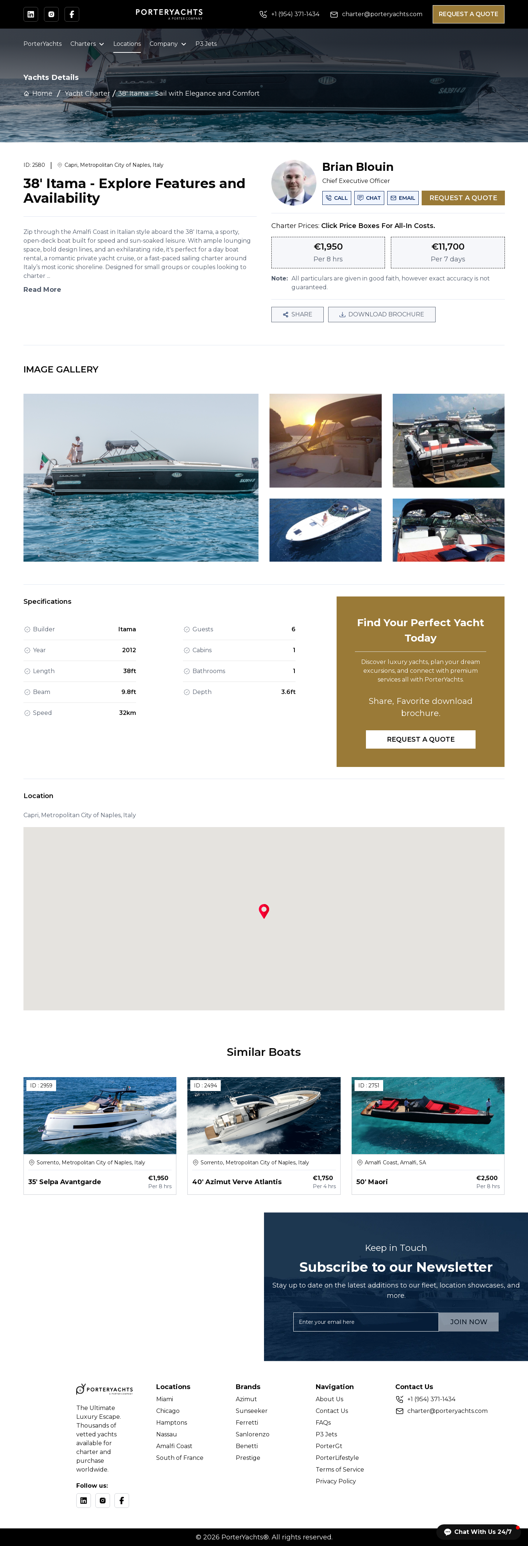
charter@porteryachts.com (447, 1410)
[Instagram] (102, 1500)
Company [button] (168, 43)
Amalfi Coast (174, 1446)
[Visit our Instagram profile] (51, 14)
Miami (164, 1399)
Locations (127, 43)
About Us (329, 1399)
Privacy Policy (336, 1481)
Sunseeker (252, 1410)
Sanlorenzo (253, 1434)
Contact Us (332, 1410)
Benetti (247, 1446)
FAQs (323, 1422)
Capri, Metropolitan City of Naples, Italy (114, 165)
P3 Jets (206, 43)
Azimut (246, 1399)
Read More (42, 290)
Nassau (166, 1434)
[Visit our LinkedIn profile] (30, 14)
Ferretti (247, 1422)
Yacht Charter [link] (87, 93)
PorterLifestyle (337, 1457)
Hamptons (171, 1422)
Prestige (248, 1457)
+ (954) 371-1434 (431, 1399)
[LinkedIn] (83, 1500)
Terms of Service (340, 1469)
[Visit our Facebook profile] (72, 14)
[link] (189, 93)
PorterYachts (42, 43)
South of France (179, 1457)
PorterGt (329, 1446)
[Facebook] (121, 1500)
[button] (478, 1532)
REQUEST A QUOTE (468, 14)
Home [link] (37, 93)
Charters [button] (87, 43)
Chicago (168, 1410)
